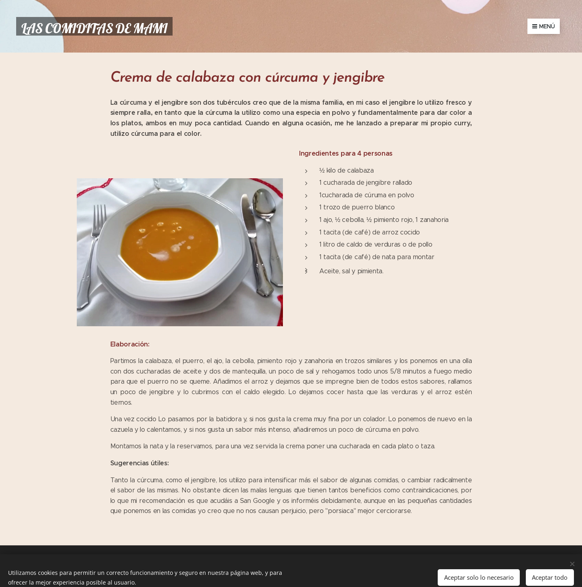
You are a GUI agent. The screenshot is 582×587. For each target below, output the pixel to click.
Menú (543, 26)
